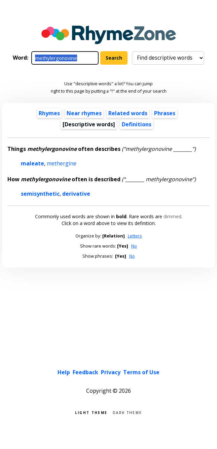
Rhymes (49, 113)
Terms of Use (141, 372)
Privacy (110, 372)
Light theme (91, 412)
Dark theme (127, 412)
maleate (32, 163)
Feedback (85, 372)
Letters (135, 236)
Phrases (164, 113)
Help (64, 372)
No (134, 246)
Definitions (136, 124)
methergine (61, 163)
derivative (76, 193)
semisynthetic (40, 193)
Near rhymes (84, 113)
